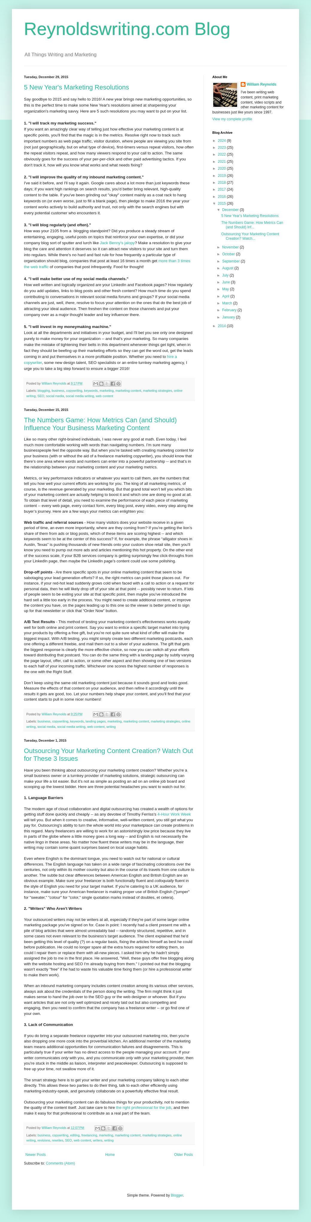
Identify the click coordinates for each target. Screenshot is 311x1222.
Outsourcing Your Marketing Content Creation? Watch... (250, 236)
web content (104, 396)
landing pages (96, 721)
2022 (222, 154)
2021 (222, 162)
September (231, 261)
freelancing (89, 1135)
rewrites (57, 1140)
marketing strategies (157, 390)
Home (110, 1155)
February (229, 310)
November (231, 247)
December (231, 210)
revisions (43, 1140)
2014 (222, 326)
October (229, 254)
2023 (222, 147)
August (228, 268)
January (229, 317)
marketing (107, 390)
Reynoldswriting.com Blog (127, 29)
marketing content (128, 390)
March (227, 303)
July (226, 275)
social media (55, 396)
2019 (222, 176)
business (58, 390)
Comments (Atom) (60, 1163)
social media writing (80, 396)
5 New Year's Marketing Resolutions (76, 87)
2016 (222, 197)
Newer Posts (35, 1155)
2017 (222, 189)
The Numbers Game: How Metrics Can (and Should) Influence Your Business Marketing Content (100, 424)
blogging (44, 390)
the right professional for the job (143, 1107)
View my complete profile (232, 119)
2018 (222, 182)
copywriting (74, 390)
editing (75, 1135)
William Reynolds (261, 84)
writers (98, 1140)
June (226, 282)
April (226, 296)
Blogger (177, 1195)
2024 (222, 141)
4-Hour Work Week (174, 814)
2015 (222, 203)
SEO (40, 396)
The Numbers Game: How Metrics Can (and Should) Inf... (252, 225)
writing (111, 726)
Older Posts (183, 1155)
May (226, 289)
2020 (222, 168)
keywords (91, 390)
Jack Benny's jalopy (117, 243)
